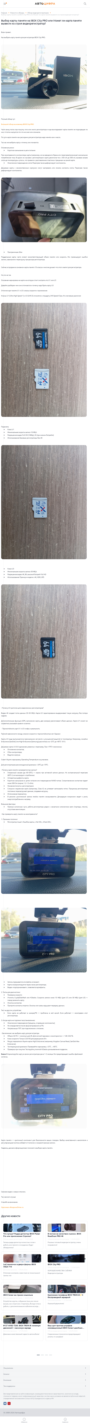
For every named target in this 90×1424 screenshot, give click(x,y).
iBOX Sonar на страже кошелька (18, 1294)
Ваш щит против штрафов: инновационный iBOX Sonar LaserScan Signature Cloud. (65, 1326)
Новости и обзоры (17, 13)
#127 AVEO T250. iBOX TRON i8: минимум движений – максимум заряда (22, 1326)
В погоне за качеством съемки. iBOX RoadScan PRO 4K (65, 1234)
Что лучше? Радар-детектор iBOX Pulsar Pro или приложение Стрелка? (22, 1234)
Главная (4, 13)
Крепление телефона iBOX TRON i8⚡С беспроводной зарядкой (66, 1295)
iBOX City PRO (54, 1264)
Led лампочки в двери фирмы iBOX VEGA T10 (20, 1265)
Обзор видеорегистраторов (38, 13)
